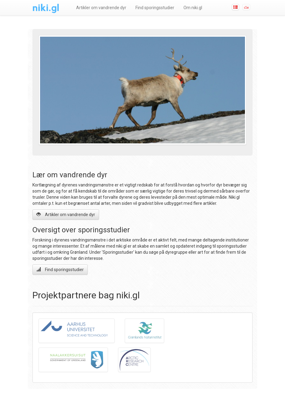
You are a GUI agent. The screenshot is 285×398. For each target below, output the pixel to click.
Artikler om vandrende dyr (101, 7)
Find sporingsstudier (154, 7)
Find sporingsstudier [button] (60, 269)
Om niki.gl (192, 7)
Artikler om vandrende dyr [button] (65, 214)
